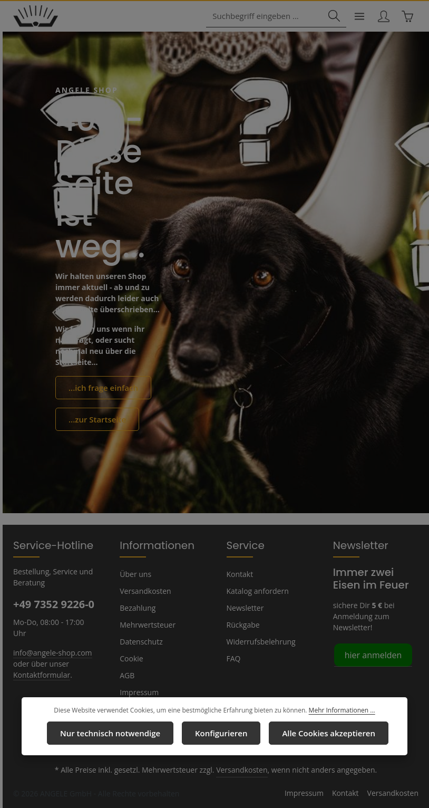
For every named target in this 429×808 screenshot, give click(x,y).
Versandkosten (144, 590)
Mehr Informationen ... (336, 711)
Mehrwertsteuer (145, 624)
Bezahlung (137, 607)
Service (244, 545)
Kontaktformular (39, 663)
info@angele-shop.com (51, 641)
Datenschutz (140, 641)
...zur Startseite (95, 419)
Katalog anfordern (256, 590)
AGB (127, 675)
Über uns (135, 574)
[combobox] (268, 16)
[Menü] (357, 16)
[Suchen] (332, 16)
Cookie (131, 658)
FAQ (234, 658)
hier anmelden (371, 654)
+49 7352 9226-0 (53, 604)
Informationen (152, 545)
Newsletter (244, 607)
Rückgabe (243, 624)
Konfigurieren (220, 733)
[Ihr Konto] (382, 16)
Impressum (138, 692)
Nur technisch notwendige (115, 733)
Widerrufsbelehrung (259, 641)
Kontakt (239, 574)
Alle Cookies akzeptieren (322, 733)
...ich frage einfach (101, 387)
